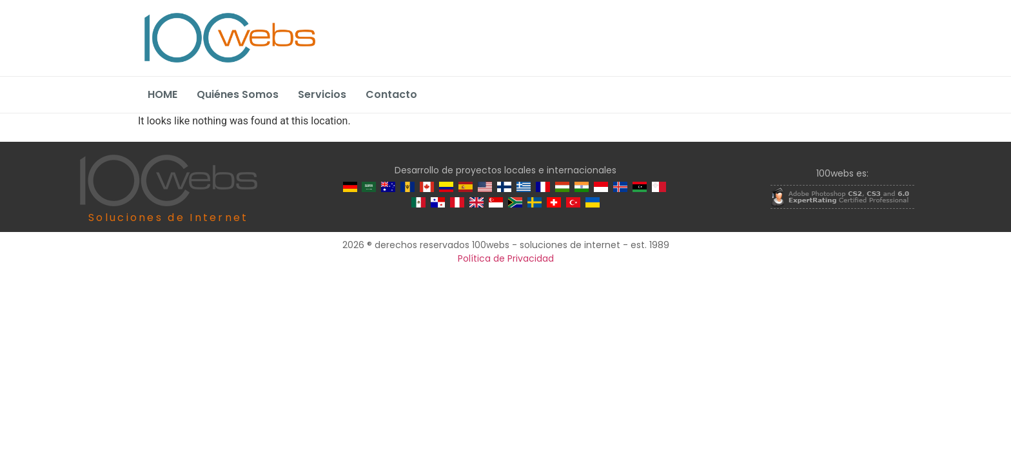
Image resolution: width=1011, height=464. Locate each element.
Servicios (322, 94)
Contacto (391, 94)
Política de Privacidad (506, 258)
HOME (162, 94)
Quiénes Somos (238, 94)
